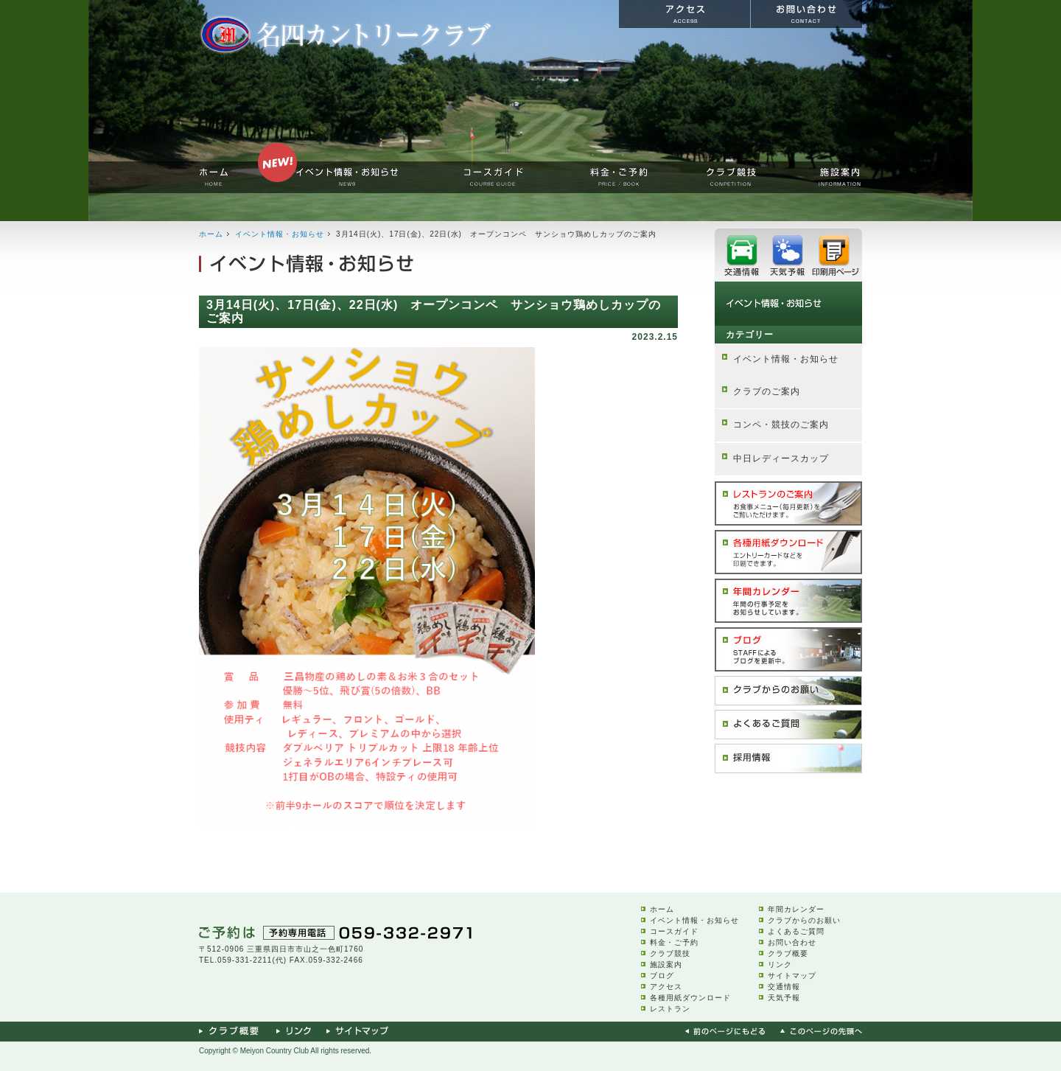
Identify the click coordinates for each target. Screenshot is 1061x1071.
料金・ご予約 (674, 942)
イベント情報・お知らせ (279, 234)
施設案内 (666, 964)
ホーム (211, 234)
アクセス (666, 987)
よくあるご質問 (796, 931)
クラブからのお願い (804, 920)
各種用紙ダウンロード (690, 998)
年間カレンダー (796, 909)
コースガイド (674, 931)
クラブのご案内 (766, 391)
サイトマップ (792, 975)
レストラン (670, 1009)
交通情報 (784, 987)
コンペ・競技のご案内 (781, 424)
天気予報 (784, 998)
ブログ (662, 975)
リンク (780, 964)
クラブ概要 (788, 953)
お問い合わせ (792, 942)
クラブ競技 (670, 953)
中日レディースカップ (781, 458)
